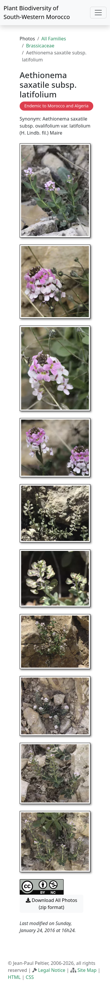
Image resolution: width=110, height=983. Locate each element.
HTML (14, 977)
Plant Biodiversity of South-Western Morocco (37, 12)
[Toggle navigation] (98, 12)
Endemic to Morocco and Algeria (56, 106)
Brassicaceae (40, 45)
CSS (30, 977)
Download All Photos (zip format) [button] (51, 903)
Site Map (87, 970)
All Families (53, 38)
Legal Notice (51, 970)
